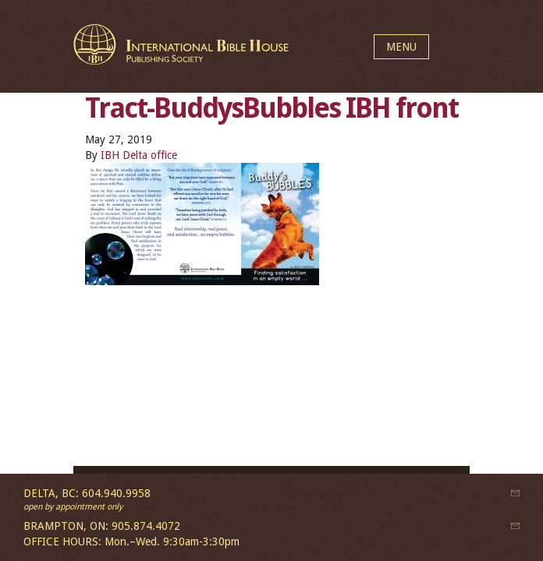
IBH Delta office (139, 155)
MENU (401, 47)
